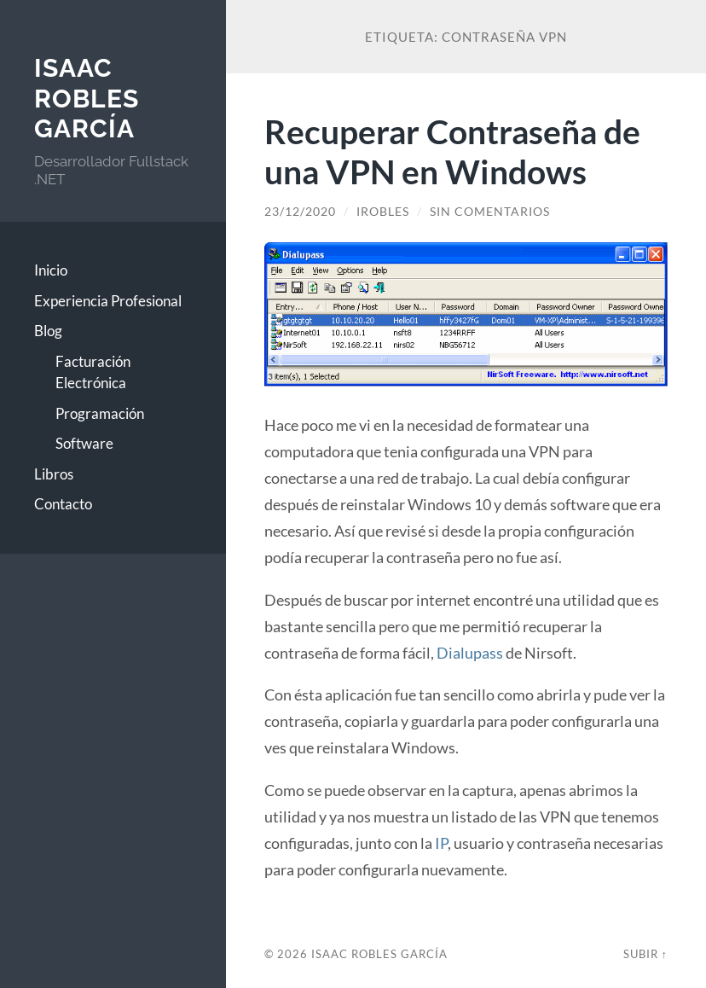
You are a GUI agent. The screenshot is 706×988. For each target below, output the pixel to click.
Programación (99, 413)
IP (441, 843)
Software (84, 443)
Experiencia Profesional (108, 301)
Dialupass (470, 652)
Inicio (50, 270)
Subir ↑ (645, 954)
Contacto (63, 504)
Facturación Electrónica (92, 372)
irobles (382, 211)
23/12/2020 (300, 211)
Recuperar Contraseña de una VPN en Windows (452, 151)
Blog (48, 331)
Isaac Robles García (86, 98)
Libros (53, 474)
